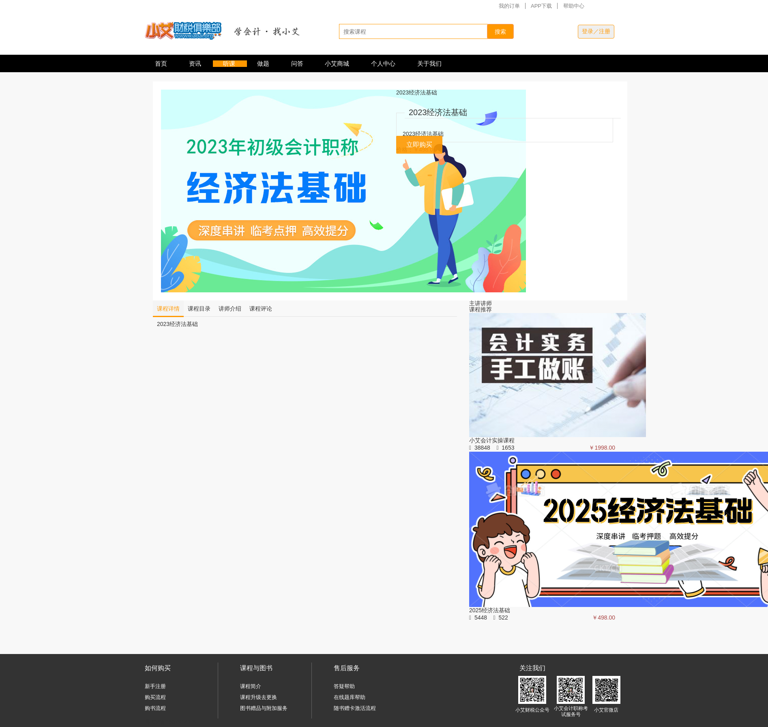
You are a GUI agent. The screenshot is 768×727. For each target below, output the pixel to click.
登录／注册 (596, 31)
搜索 (500, 31)
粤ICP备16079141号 (171, 721)
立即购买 (419, 144)
